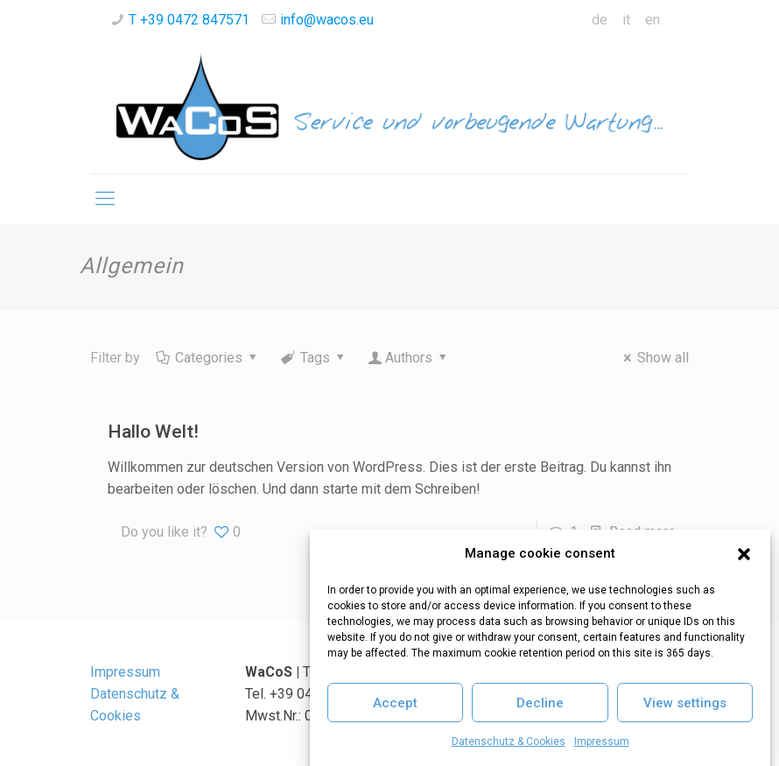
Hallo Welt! (153, 431)
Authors (409, 357)
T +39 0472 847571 (189, 19)
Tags (314, 357)
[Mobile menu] (105, 199)
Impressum (601, 741)
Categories (208, 357)
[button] (744, 554)
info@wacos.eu (327, 19)
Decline (540, 703)
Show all (653, 357)
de (599, 19)
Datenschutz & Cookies (508, 741)
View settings (684, 703)
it (626, 19)
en (652, 19)
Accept (395, 703)
